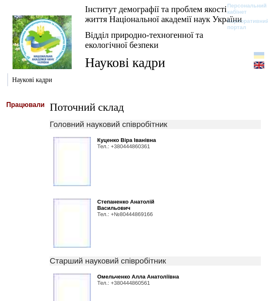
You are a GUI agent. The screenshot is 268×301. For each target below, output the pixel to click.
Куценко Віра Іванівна (126, 140)
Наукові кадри (125, 62)
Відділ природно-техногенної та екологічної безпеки (144, 40)
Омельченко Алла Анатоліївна (138, 277)
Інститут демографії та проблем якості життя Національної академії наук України (163, 14)
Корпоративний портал (242, 24)
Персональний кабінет (242, 8)
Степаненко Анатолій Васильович (125, 205)
